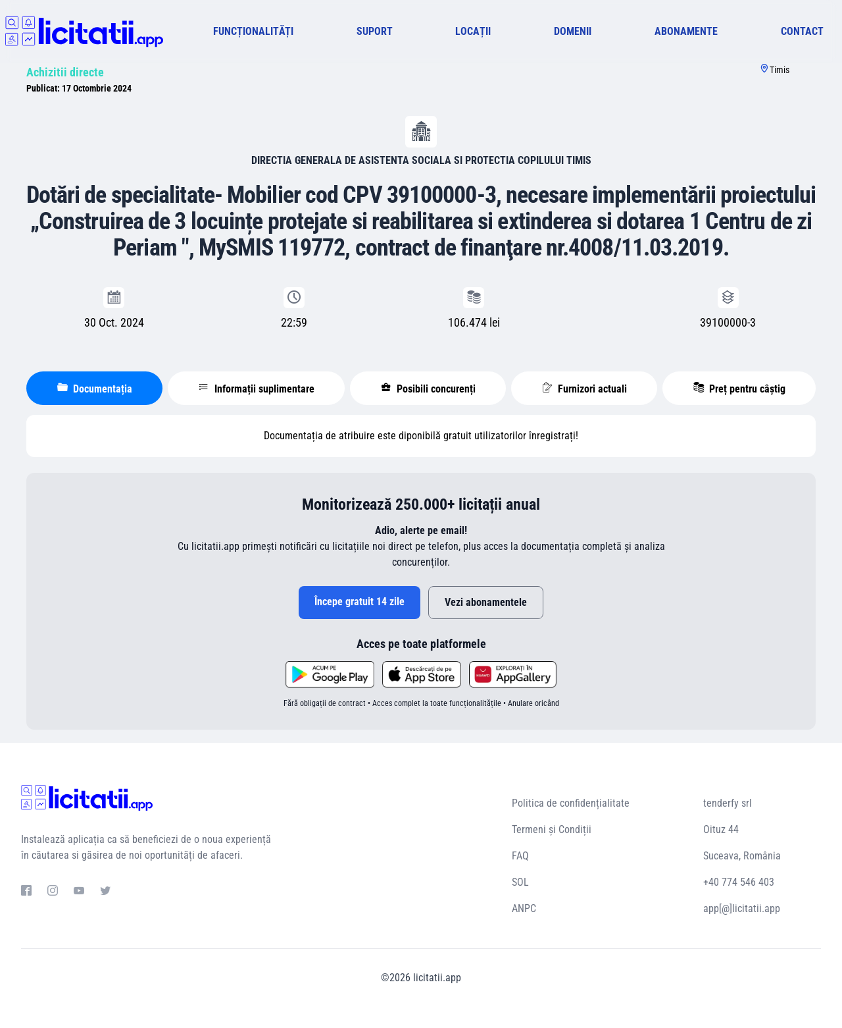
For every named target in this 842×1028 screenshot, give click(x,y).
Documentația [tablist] (94, 388)
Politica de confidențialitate (571, 803)
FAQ (520, 856)
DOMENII (572, 31)
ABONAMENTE (686, 31)
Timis (779, 70)
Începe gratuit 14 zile (359, 601)
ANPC (524, 908)
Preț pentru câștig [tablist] (739, 388)
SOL (520, 882)
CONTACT (802, 31)
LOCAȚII (473, 31)
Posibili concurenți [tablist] (428, 388)
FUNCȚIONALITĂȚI (253, 31)
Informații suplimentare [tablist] (256, 388)
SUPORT (375, 31)
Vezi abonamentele (486, 602)
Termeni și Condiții (551, 829)
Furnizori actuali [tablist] (584, 388)
